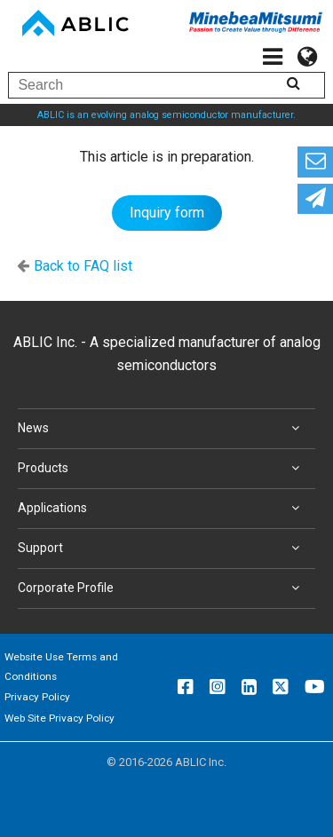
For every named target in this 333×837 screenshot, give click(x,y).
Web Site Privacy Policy (59, 718)
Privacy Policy (37, 697)
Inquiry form (167, 212)
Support (162, 548)
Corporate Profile (162, 588)
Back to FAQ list (83, 265)
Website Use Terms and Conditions (61, 667)
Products (162, 468)
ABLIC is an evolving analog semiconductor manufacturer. (166, 115)
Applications (162, 508)
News (162, 428)
